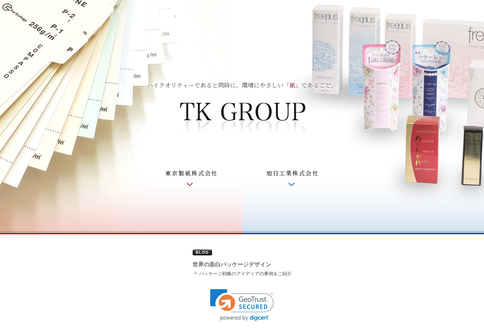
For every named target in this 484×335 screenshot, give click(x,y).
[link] (242, 305)
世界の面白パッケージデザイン (232, 264)
